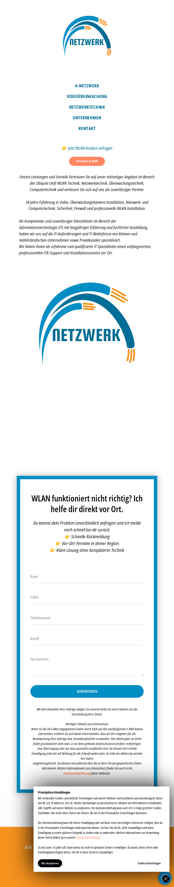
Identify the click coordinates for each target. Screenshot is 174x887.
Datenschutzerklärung (88, 837)
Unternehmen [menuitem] (87, 118)
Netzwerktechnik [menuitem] (87, 107)
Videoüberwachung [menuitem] (87, 96)
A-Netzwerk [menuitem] (87, 86)
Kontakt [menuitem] (87, 128)
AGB (28, 847)
